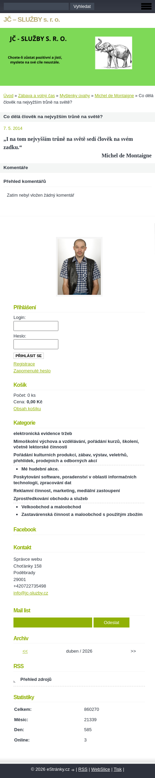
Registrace (24, 363)
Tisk (118, 769)
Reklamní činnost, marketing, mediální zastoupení (66, 490)
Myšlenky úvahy (75, 95)
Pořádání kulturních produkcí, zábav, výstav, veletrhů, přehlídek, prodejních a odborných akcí (70, 457)
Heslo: (19, 336)
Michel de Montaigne (114, 95)
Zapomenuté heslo (32, 370)
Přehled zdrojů (35, 679)
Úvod (8, 95)
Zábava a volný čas (36, 95)
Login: (19, 317)
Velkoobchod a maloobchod (51, 506)
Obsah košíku (27, 408)
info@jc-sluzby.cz (30, 592)
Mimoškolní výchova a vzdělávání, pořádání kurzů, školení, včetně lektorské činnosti (76, 444)
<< (25, 651)
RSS (83, 769)
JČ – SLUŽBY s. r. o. (31, 19)
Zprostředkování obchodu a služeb (50, 498)
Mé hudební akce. (40, 468)
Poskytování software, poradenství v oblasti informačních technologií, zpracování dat (74, 479)
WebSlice (100, 769)
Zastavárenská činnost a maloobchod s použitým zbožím (82, 514)
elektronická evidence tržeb (42, 433)
